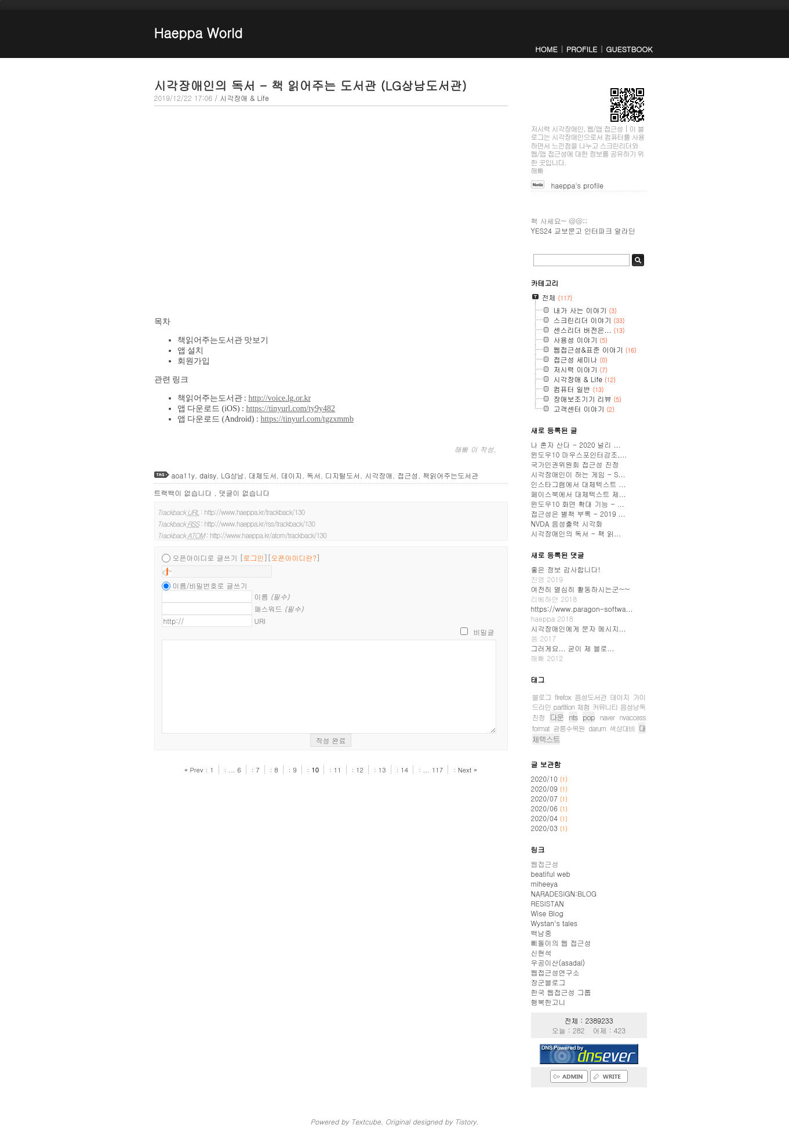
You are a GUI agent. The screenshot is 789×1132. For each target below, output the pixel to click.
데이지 (291, 475)
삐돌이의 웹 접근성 (561, 943)
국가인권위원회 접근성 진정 (575, 464)
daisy (207, 475)
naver (607, 717)
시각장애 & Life (244, 98)
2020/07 (545, 798)
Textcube (365, 1121)
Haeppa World (198, 32)
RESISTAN (547, 903)
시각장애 (378, 475)
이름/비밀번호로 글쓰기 (210, 585)
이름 (272, 596)
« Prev (195, 769)
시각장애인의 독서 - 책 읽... (576, 533)
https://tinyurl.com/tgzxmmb (307, 419)
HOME (546, 49)
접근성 (407, 475)
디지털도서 (342, 475)
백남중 (541, 933)
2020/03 (545, 828)
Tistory (465, 1121)
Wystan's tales (554, 923)
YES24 (541, 230)
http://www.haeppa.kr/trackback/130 (254, 512)
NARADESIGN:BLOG (564, 893)
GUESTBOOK (629, 49)
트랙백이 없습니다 (184, 493)
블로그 (541, 697)
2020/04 (545, 818)
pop (589, 717)
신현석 (541, 952)
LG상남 (232, 475)
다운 (556, 717)
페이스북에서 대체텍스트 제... (578, 494)
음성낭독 (633, 707)
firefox (563, 697)
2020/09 (545, 788)
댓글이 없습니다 (244, 493)
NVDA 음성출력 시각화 (567, 523)
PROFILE (581, 49)
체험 (583, 707)
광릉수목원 (569, 728)
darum (597, 728)
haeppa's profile (577, 185)
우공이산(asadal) (558, 962)
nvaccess (633, 717)
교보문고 (568, 230)
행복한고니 (548, 1002)
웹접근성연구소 (555, 972)
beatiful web (550, 874)
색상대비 (622, 728)
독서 (314, 475)
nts (573, 717)
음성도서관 (590, 697)
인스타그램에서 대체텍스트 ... (578, 484)
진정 (538, 717)
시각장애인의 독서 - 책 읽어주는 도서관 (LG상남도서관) (310, 85)
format (541, 728)
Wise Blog (547, 913)
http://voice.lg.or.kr (279, 398)
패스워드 (279, 609)
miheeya (544, 883)
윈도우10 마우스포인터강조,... (579, 454)
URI (260, 621)
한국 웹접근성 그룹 (561, 992)
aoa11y (183, 475)
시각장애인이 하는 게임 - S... (578, 474)
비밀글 (484, 632)
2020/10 (545, 778)
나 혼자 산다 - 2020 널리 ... (576, 444)
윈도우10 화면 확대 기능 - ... (577, 504)
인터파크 (598, 230)
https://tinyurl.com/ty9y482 (291, 408)
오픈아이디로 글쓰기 (205, 558)
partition (564, 707)
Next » (467, 769)
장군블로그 (548, 982)
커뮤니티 (604, 707)
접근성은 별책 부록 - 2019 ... (578, 513)
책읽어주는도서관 (450, 475)
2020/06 (545, 808)
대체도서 (263, 475)
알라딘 (625, 230)
